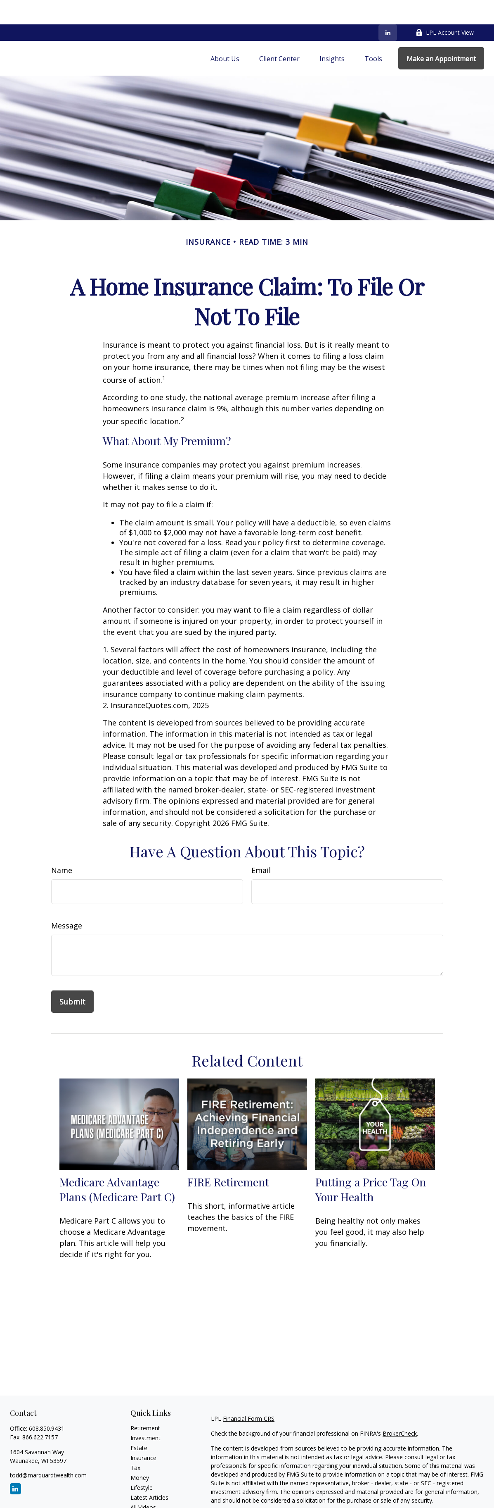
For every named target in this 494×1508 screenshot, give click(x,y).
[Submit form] (72, 977)
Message (66, 901)
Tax (135, 1443)
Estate (138, 1423)
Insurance (143, 1433)
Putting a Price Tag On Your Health (370, 1165)
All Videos (143, 1483)
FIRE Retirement (228, 1157)
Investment (145, 1413)
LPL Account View (445, 8)
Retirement (145, 1404)
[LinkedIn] (387, 8)
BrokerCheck (400, 1409)
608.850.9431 (46, 1404)
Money (139, 1453)
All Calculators (149, 1493)
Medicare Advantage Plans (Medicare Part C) (117, 1165)
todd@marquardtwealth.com (48, 1451)
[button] (225, 34)
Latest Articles (149, 1473)
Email (261, 846)
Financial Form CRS (248, 1394)
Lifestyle (141, 1463)
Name (61, 846)
